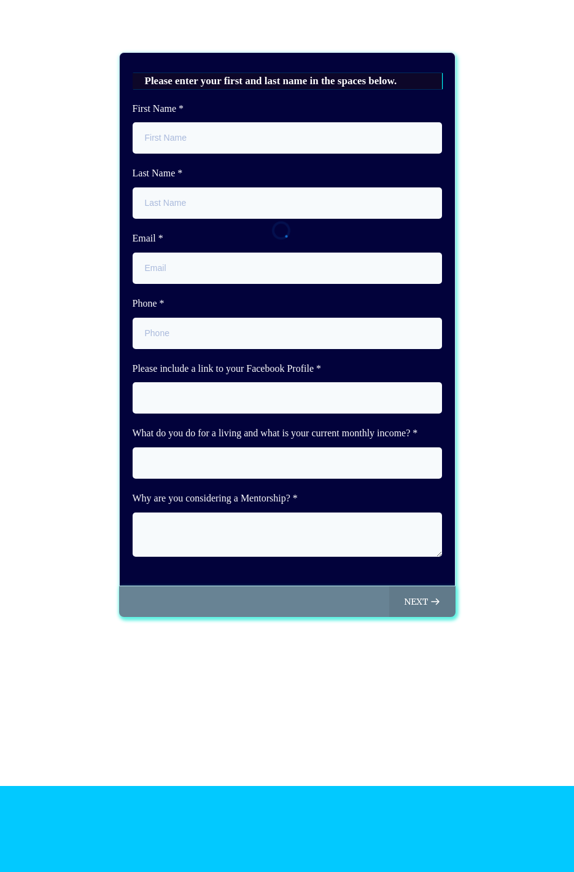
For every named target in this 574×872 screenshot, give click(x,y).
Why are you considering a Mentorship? (215, 498)
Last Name (158, 173)
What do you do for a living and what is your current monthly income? (275, 433)
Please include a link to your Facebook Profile (227, 368)
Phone (149, 303)
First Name (158, 108)
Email (148, 238)
